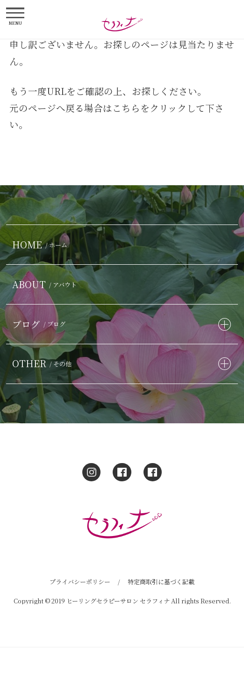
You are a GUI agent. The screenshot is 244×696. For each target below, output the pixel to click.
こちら (126, 108)
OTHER (43, 363)
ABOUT (45, 284)
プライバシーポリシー (80, 581)
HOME (41, 244)
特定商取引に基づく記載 (161, 581)
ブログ (40, 324)
